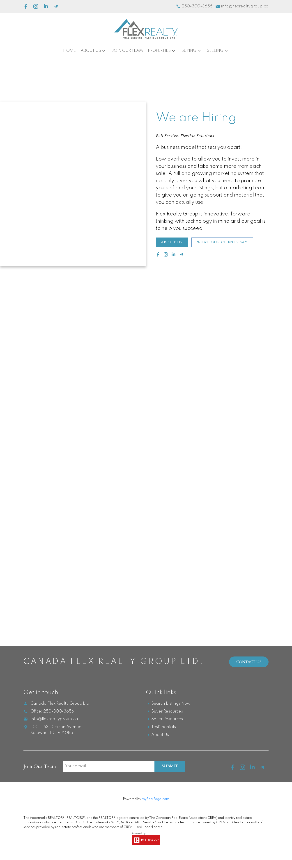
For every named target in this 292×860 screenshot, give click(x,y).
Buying (188, 51)
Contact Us (248, 662)
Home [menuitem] (69, 51)
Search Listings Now (171, 704)
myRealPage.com (155, 799)
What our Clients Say (223, 242)
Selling (215, 51)
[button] (172, 242)
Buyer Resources (167, 712)
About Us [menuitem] (91, 51)
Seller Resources (167, 719)
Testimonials (163, 727)
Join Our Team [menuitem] (127, 51)
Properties (159, 51)
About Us (172, 242)
